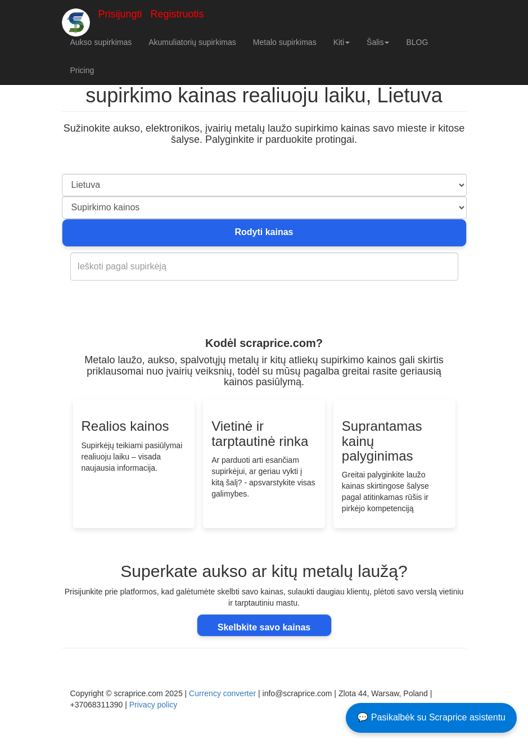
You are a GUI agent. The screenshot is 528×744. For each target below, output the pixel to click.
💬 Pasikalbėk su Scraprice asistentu (431, 717)
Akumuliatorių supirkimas (192, 42)
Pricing (82, 70)
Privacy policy (153, 704)
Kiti (341, 42)
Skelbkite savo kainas (264, 627)
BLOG (417, 42)
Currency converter (222, 693)
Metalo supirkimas (285, 42)
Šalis (378, 42)
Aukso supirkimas (101, 42)
